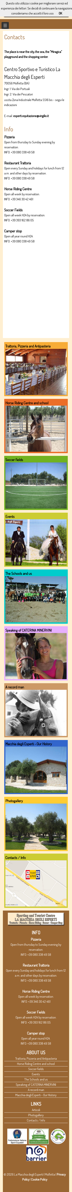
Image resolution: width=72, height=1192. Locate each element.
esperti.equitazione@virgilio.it (31, 116)
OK (60, 13)
